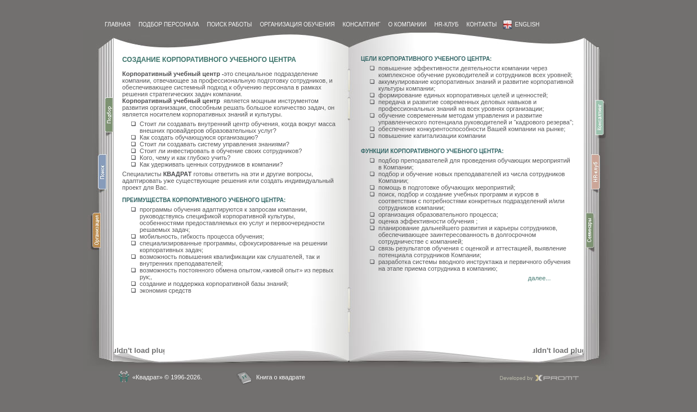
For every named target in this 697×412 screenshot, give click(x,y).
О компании (407, 24)
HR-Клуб (446, 24)
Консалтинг (361, 24)
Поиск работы (229, 24)
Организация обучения (297, 24)
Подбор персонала (168, 24)
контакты (481, 24)
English (521, 24)
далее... (539, 278)
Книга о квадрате (280, 377)
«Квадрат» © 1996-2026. (167, 377)
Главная (118, 24)
